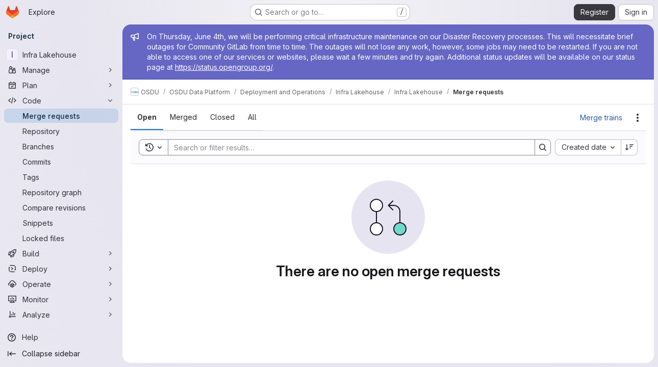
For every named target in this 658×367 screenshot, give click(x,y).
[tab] (147, 117)
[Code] (61, 100)
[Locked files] (61, 238)
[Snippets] (61, 223)
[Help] (61, 337)
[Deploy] (61, 268)
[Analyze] (61, 314)
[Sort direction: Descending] (629, 147)
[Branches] (61, 146)
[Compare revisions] (61, 207)
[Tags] (61, 177)
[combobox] (588, 147)
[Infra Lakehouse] (61, 54)
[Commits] (61, 161)
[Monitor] (61, 299)
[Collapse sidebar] (61, 354)
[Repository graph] (61, 192)
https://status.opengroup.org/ (223, 67)
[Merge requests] (61, 116)
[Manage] (61, 70)
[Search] (346, 147)
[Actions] (637, 118)
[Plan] (61, 85)
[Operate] (61, 284)
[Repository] (61, 131)
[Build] (61, 253)
